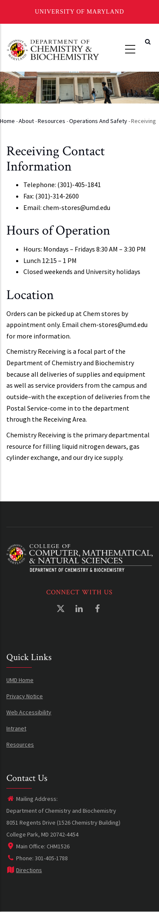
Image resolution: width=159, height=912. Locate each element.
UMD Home (19, 680)
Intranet (16, 728)
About (26, 121)
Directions (24, 870)
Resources (51, 121)
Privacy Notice (24, 696)
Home (7, 121)
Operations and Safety (98, 121)
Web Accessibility (28, 712)
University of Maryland (79, 11)
